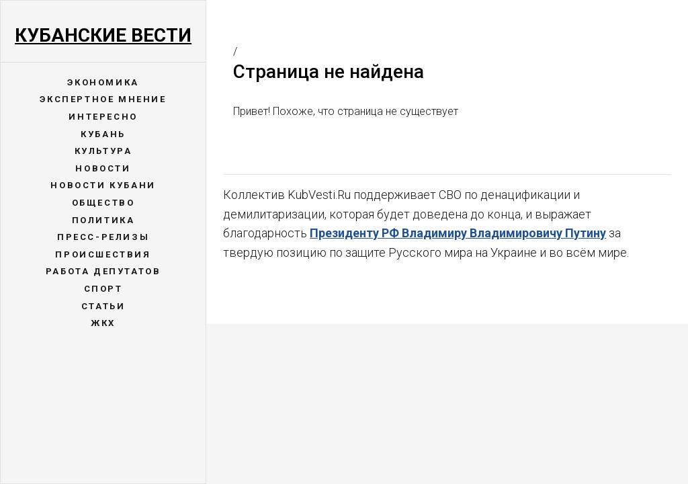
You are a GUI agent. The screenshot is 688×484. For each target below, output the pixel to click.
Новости (102, 168)
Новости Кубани (102, 185)
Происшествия (102, 254)
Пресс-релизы (103, 237)
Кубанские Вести (103, 35)
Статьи (103, 306)
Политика (103, 220)
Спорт (103, 289)
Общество (103, 203)
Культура (103, 151)
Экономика (102, 82)
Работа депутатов (103, 271)
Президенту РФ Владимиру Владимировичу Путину (458, 233)
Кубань (103, 134)
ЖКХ (103, 323)
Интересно (103, 117)
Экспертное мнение (103, 99)
